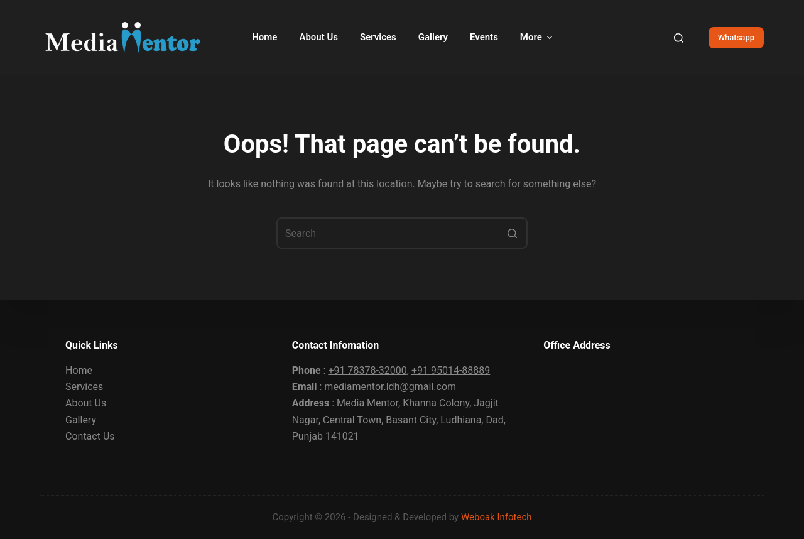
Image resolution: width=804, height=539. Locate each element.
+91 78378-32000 (367, 370)
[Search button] (512, 233)
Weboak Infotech (496, 517)
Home (78, 370)
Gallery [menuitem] (433, 37)
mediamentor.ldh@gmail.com (390, 387)
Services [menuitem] (378, 37)
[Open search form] (678, 38)
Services (84, 387)
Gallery (80, 420)
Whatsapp (736, 37)
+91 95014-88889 (450, 370)
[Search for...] (402, 233)
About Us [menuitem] (318, 37)
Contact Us (90, 436)
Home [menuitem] (264, 37)
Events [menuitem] (484, 37)
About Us (85, 403)
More (537, 37)
